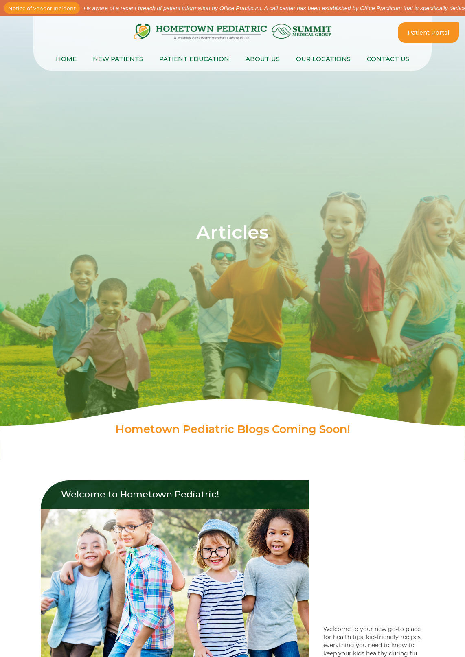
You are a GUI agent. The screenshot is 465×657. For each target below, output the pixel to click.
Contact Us (388, 59)
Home (66, 59)
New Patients (118, 59)
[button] (194, 59)
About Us (263, 59)
